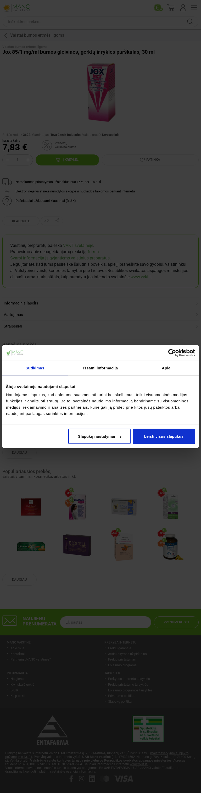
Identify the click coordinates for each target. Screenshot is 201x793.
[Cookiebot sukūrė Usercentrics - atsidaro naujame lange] (172, 353)
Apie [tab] (166, 367)
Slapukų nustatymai (99, 436)
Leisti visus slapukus (163, 436)
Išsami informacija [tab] (100, 367)
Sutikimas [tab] (34, 367)
